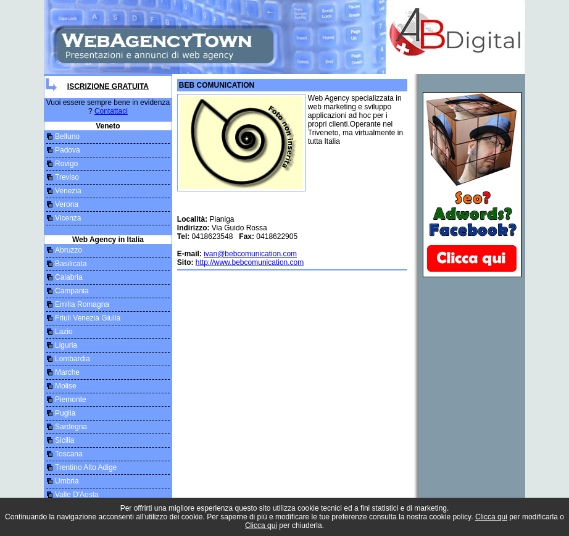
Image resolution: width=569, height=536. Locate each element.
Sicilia (64, 440)
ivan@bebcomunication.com (250, 253)
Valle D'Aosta (77, 494)
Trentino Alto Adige (86, 467)
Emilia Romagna (82, 304)
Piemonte (70, 399)
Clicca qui (491, 517)
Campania (72, 291)
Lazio (64, 331)
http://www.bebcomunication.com (250, 262)
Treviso (67, 177)
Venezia (68, 190)
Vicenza (68, 218)
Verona (66, 204)
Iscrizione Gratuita (108, 86)
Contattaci (111, 111)
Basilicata (70, 263)
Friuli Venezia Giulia (87, 318)
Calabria (69, 277)
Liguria (66, 345)
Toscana (69, 454)
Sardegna (71, 426)
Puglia (65, 413)
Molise (66, 386)
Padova (67, 150)
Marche (67, 372)
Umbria (67, 481)
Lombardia (72, 358)
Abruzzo (68, 250)
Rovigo (66, 163)
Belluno (67, 136)
